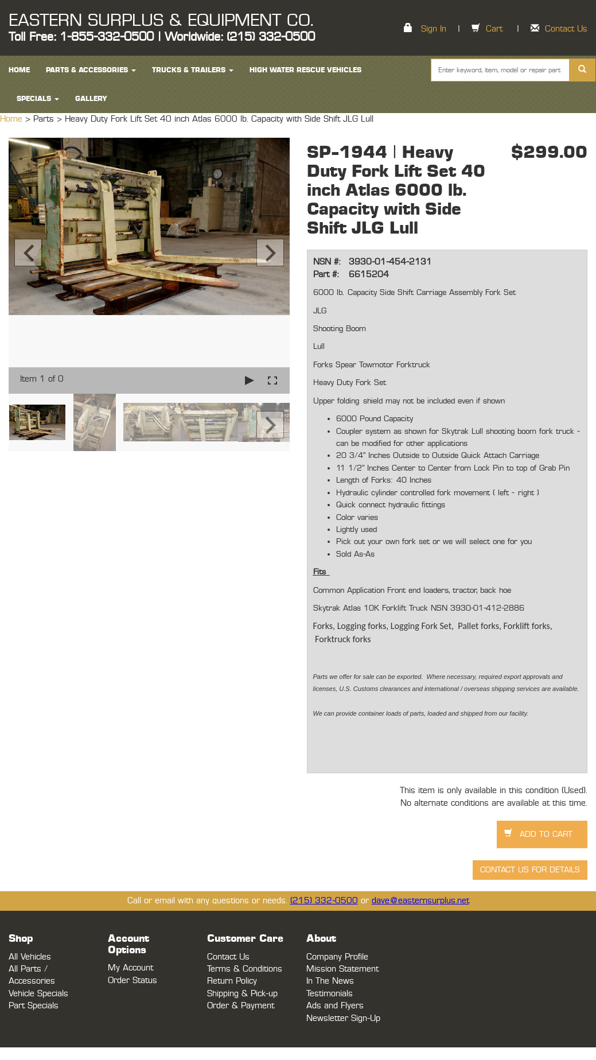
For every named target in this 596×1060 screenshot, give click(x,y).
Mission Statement (342, 969)
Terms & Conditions (244, 969)
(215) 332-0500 (324, 900)
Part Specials (34, 1005)
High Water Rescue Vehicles (305, 70)
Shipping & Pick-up (242, 993)
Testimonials (329, 993)
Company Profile (337, 957)
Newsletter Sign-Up (343, 1018)
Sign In (433, 29)
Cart (494, 29)
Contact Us (566, 29)
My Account (130, 968)
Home (12, 119)
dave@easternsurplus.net (420, 900)
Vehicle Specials (38, 993)
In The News (330, 981)
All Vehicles (30, 957)
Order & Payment (240, 1005)
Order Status (132, 980)
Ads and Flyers (335, 1005)
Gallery (91, 98)
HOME (19, 70)
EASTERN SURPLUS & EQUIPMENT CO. (161, 20)
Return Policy (232, 981)
